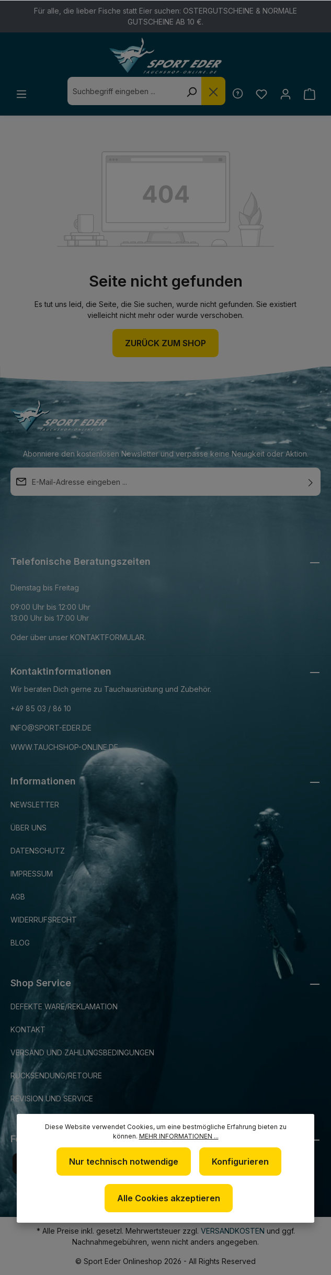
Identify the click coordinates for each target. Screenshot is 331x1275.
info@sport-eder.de (51, 727)
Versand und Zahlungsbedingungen (82, 1052)
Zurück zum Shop (165, 343)
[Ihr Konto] (284, 94)
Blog (20, 942)
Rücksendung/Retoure (56, 1075)
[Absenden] (311, 482)
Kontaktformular (107, 637)
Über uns (28, 827)
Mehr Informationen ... (179, 1136)
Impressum (31, 873)
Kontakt (27, 1029)
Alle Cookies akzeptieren (168, 1198)
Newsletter (34, 804)
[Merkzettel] (260, 94)
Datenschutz (37, 850)
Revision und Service (51, 1098)
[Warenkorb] (309, 94)
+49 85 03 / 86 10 (40, 708)
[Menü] (21, 94)
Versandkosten (233, 1230)
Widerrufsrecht (43, 919)
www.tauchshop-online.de (64, 747)
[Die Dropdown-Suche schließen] (212, 91)
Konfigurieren (240, 1161)
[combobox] (123, 91)
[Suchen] (189, 91)
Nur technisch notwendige (123, 1161)
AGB (17, 896)
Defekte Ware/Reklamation (64, 1006)
